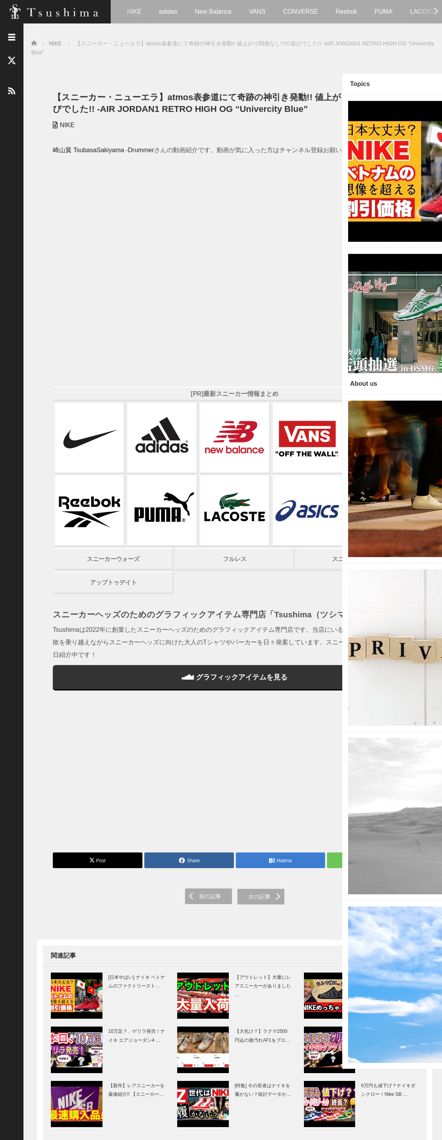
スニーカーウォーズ (91, 491)
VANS (257, 11)
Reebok (346, 11)
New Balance (213, 11)
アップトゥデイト (91, 515)
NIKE (134, 11)
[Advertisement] (182, 716)
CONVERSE (300, 11)
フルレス (182, 491)
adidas (168, 11)
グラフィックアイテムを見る (182, 620)
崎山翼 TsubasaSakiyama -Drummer (97, 160)
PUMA (383, 11)
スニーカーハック (271, 491)
